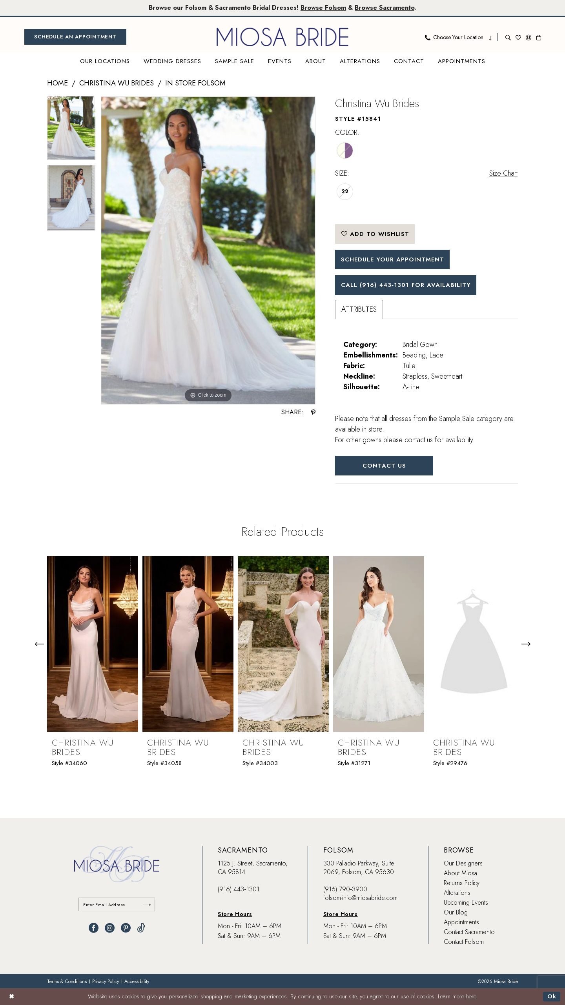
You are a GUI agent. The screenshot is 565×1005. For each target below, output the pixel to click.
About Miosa (460, 873)
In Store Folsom (195, 83)
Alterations (457, 892)
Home (57, 83)
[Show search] (508, 37)
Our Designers (463, 863)
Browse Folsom (323, 7)
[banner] (282, 36)
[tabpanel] (71, 130)
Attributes (359, 309)
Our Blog (456, 912)
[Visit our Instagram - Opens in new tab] (110, 928)
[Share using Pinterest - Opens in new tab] (313, 412)
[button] (528, 37)
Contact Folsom (464, 941)
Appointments (461, 922)
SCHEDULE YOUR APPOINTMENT (392, 259)
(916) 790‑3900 (345, 889)
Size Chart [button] (503, 173)
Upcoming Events (466, 902)
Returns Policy (461, 882)
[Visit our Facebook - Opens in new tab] (93, 928)
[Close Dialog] (11, 996)
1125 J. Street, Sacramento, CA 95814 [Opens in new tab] (253, 867)
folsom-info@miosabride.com (360, 897)
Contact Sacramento (469, 931)
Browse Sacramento (384, 7)
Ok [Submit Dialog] (551, 996)
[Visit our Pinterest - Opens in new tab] (126, 928)
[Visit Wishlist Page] (518, 37)
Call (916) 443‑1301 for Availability (406, 285)
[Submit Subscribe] (147, 904)
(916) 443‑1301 (238, 889)
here (471, 996)
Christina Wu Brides (116, 83)
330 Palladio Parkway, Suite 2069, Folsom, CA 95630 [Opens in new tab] (358, 867)
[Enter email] (116, 904)
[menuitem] (75, 37)
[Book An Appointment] (75, 37)
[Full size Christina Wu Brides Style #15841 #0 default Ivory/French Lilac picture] (208, 251)
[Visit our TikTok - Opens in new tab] (141, 928)
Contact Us (384, 465)
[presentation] (92, 644)
